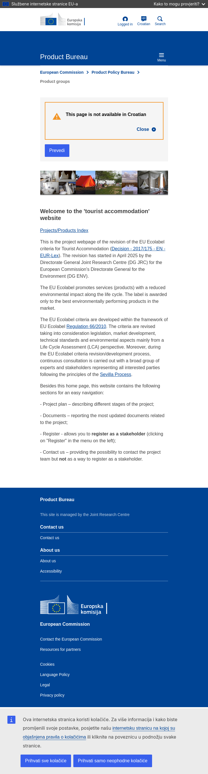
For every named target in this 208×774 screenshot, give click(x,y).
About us (48, 561)
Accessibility (51, 571)
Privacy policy (52, 695)
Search (160, 21)
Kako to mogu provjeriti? (179, 3)
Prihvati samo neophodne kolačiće (113, 760)
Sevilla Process (115, 374)
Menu (161, 57)
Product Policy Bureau (113, 72)
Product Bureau (57, 499)
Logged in (125, 21)
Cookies (47, 664)
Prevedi (57, 150)
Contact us (49, 537)
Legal (45, 685)
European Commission (62, 72)
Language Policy (55, 674)
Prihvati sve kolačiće (45, 760)
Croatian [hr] (143, 21)
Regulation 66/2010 (86, 326)
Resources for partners (60, 649)
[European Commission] (81, 606)
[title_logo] (68, 19)
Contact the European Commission (71, 639)
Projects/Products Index (64, 230)
